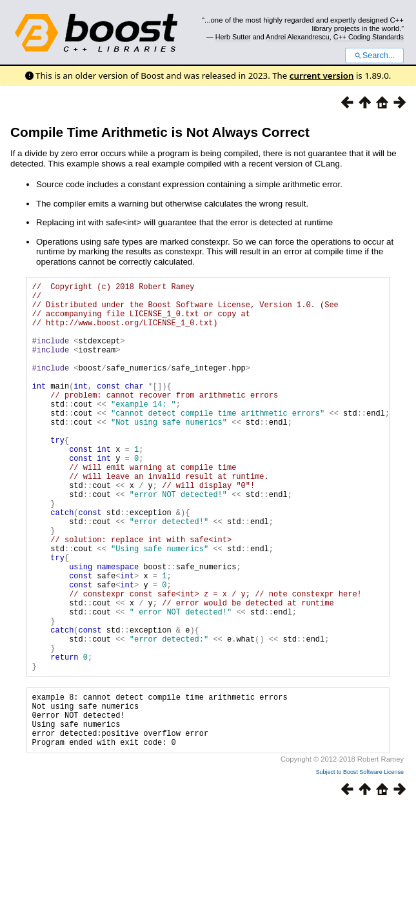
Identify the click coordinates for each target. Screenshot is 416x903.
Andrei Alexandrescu (298, 37)
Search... (374, 55)
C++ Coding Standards (368, 37)
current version (322, 75)
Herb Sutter (233, 37)
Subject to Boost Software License (360, 867)
